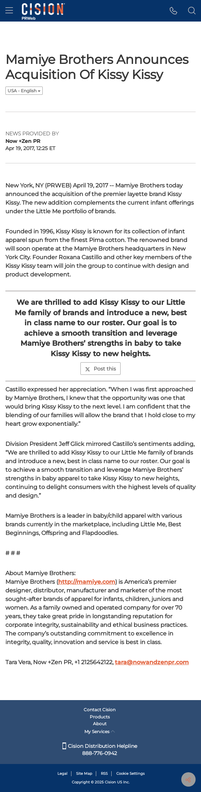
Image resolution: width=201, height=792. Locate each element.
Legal (62, 773)
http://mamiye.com (86, 581)
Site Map (84, 773)
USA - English (24, 90)
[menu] (9, 11)
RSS (104, 773)
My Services (99, 731)
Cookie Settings (130, 773)
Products (100, 716)
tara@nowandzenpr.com (152, 662)
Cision (110, 782)
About (100, 723)
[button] (173, 11)
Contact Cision (100, 709)
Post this (100, 368)
